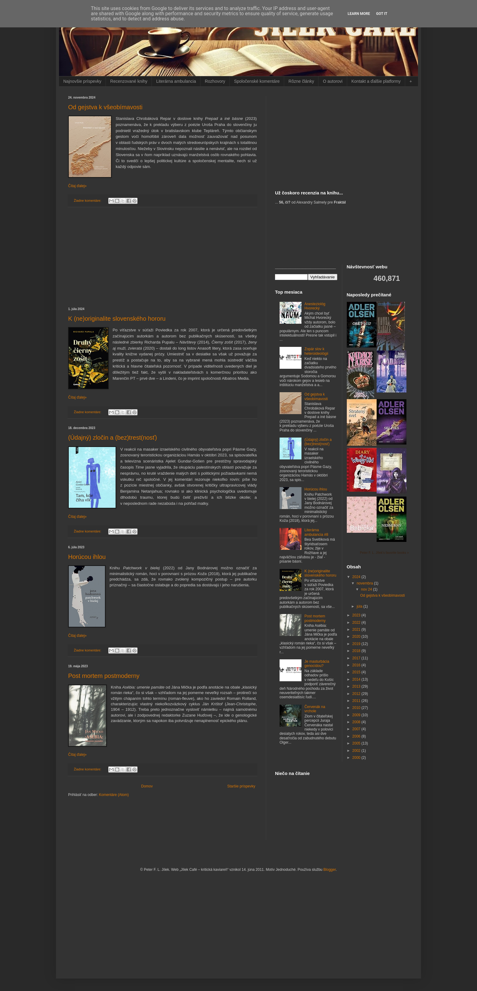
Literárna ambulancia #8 (316, 532)
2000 (356, 757)
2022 (356, 622)
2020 (356, 636)
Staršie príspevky (241, 786)
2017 (356, 658)
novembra (365, 583)
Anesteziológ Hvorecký (315, 306)
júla (360, 606)
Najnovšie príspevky (82, 81)
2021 (356, 629)
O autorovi (333, 81)
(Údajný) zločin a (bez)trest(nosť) (112, 437)
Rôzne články (301, 81)
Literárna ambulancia (176, 81)
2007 (356, 729)
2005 (356, 743)
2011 (356, 701)
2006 (356, 736)
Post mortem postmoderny (104, 675)
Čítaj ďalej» (77, 186)
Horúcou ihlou (87, 556)
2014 (356, 679)
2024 (356, 577)
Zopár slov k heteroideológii (316, 351)
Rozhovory (215, 81)
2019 (356, 644)
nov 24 (367, 589)
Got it (381, 14)
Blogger (329, 869)
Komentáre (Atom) (114, 795)
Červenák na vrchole (315, 709)
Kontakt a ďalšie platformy (376, 81)
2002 (356, 750)
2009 (356, 715)
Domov (147, 786)
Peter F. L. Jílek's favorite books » (384, 552)
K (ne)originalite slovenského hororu (116, 318)
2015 (356, 672)
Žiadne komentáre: (88, 200)
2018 (356, 651)
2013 (356, 686)
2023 (356, 615)
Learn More (359, 14)
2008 (356, 722)
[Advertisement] (162, 257)
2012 (356, 694)
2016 (356, 665)
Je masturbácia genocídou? (317, 663)
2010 (356, 708)
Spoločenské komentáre (257, 81)
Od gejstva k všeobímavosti (105, 107)
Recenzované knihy (128, 81)
